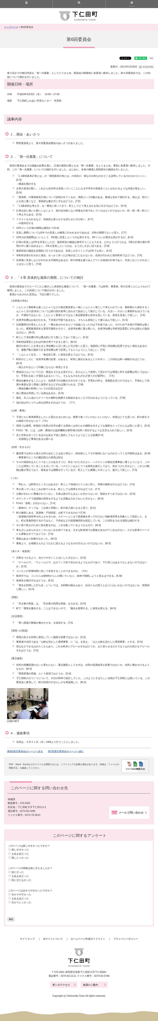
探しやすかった (20, 849)
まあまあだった (20, 853)
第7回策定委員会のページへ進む (66, 751)
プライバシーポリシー (125, 939)
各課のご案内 (90, 985)
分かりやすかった (21, 894)
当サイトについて (53, 939)
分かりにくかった (21, 902)
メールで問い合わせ (131, 812)
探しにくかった (20, 857)
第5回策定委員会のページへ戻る (25, 751)
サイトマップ (27, 939)
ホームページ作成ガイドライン (88, 939)
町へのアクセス (61, 985)
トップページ (11, 27)
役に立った (18, 872)
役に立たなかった (21, 880)
